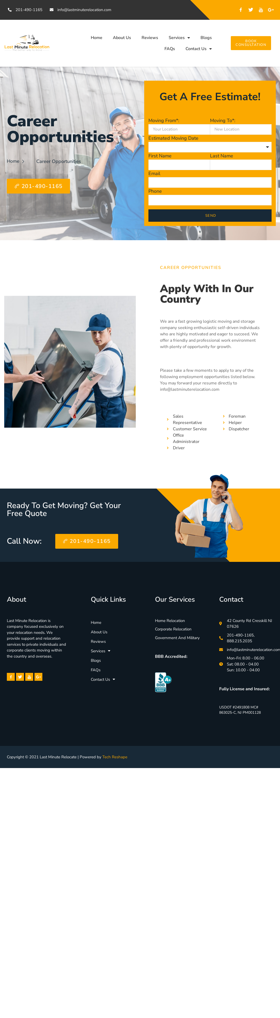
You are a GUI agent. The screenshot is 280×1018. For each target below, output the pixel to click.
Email (154, 173)
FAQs (169, 49)
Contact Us (199, 49)
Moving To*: (222, 120)
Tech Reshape (114, 757)
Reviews (150, 38)
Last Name (221, 156)
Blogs (206, 38)
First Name (160, 156)
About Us (122, 38)
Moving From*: (163, 120)
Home (96, 38)
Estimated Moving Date (173, 138)
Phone (155, 191)
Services (179, 37)
